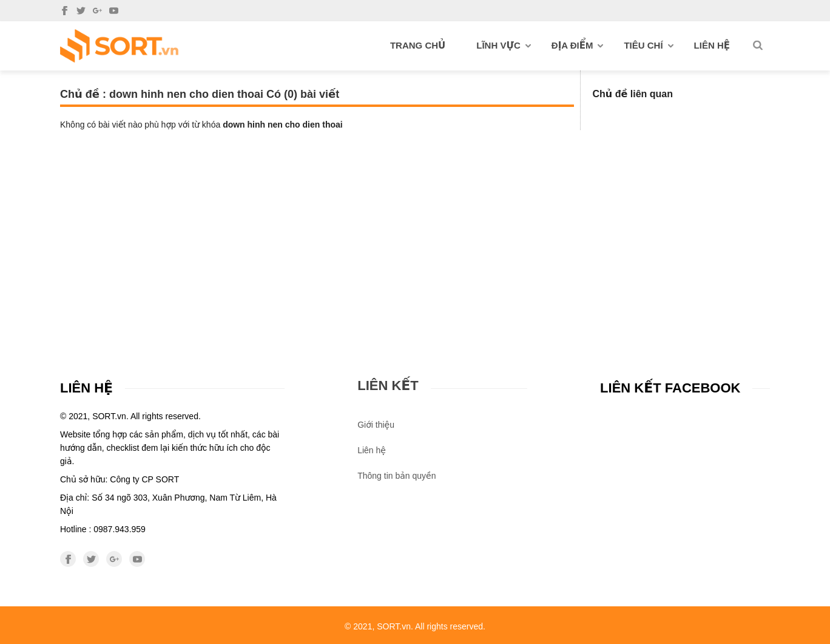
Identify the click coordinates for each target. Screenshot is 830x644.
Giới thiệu (375, 425)
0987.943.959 (119, 529)
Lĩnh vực (503, 45)
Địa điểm (578, 45)
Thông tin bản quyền (396, 476)
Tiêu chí (648, 45)
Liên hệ (712, 45)
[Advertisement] (415, 221)
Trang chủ (417, 45)
